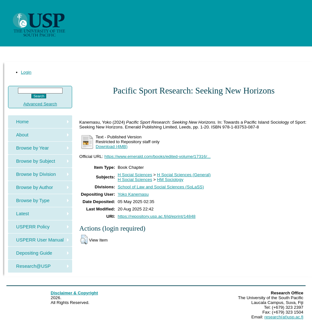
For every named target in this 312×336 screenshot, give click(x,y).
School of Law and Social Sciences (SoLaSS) (161, 186)
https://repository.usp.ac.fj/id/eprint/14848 (157, 216)
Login (26, 72)
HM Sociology (170, 179)
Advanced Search (40, 104)
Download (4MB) (111, 146)
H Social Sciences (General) (184, 174)
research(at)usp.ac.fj (284, 317)
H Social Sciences (135, 174)
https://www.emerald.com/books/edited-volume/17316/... (158, 156)
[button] (84, 239)
